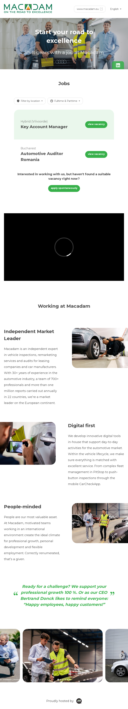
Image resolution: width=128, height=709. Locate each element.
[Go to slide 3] (63, 679)
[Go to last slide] (6, 656)
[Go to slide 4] (65, 679)
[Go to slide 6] (69, 679)
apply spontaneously (64, 188)
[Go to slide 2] (60, 679)
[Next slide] (122, 656)
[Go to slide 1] (58, 680)
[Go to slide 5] (67, 679)
